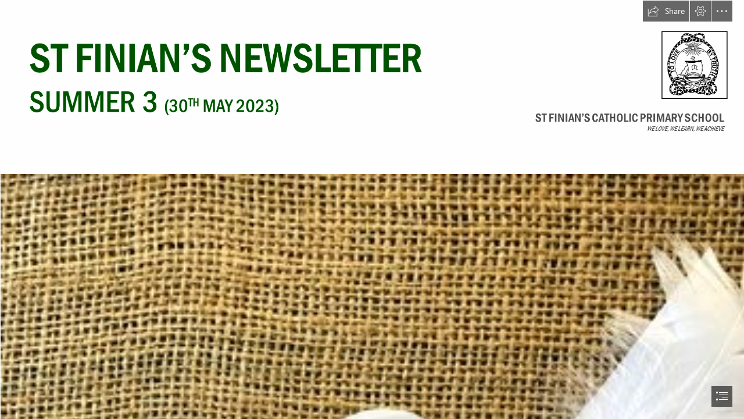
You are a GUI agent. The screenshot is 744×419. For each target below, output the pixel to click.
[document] (372, 209)
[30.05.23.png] (372, 82)
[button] (666, 11)
